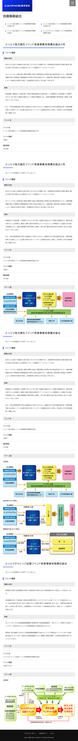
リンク (52, 733)
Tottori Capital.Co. (36, 737)
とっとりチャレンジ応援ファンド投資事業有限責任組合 (57, 32)
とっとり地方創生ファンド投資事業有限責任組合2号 (57, 25)
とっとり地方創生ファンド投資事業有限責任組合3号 (21, 25)
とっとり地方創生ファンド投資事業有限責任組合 (21, 32)
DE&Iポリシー (43, 733)
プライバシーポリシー (30, 733)
